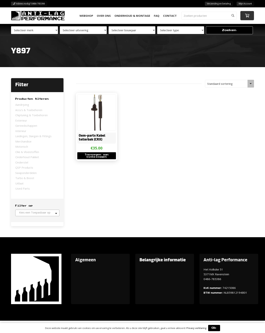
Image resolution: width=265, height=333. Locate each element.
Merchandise (23, 141)
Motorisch (21, 146)
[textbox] (37, 212)
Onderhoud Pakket (27, 157)
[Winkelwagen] (247, 15)
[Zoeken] (233, 15)
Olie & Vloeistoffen (27, 152)
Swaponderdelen (26, 173)
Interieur (20, 131)
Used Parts (22, 188)
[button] (96, 155)
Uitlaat (19, 183)
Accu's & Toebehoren (28, 110)
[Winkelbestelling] (229, 84)
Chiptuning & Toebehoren (31, 115)
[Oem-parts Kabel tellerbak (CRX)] (96, 97)
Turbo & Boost (24, 178)
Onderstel (21, 162)
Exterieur (21, 120)
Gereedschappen (26, 125)
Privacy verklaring (196, 328)
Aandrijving (22, 104)
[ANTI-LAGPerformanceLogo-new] (38, 15)
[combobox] (37, 213)
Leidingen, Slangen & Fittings (33, 136)
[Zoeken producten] (209, 15)
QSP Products (24, 167)
